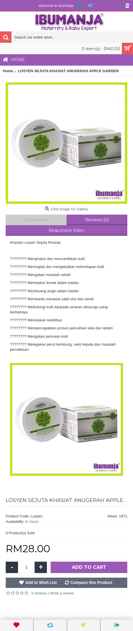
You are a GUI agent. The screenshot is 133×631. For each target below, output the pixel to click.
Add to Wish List (41, 582)
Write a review (62, 593)
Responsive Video (66, 230)
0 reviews (39, 593)
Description (36, 219)
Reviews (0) (97, 219)
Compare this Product (91, 582)
